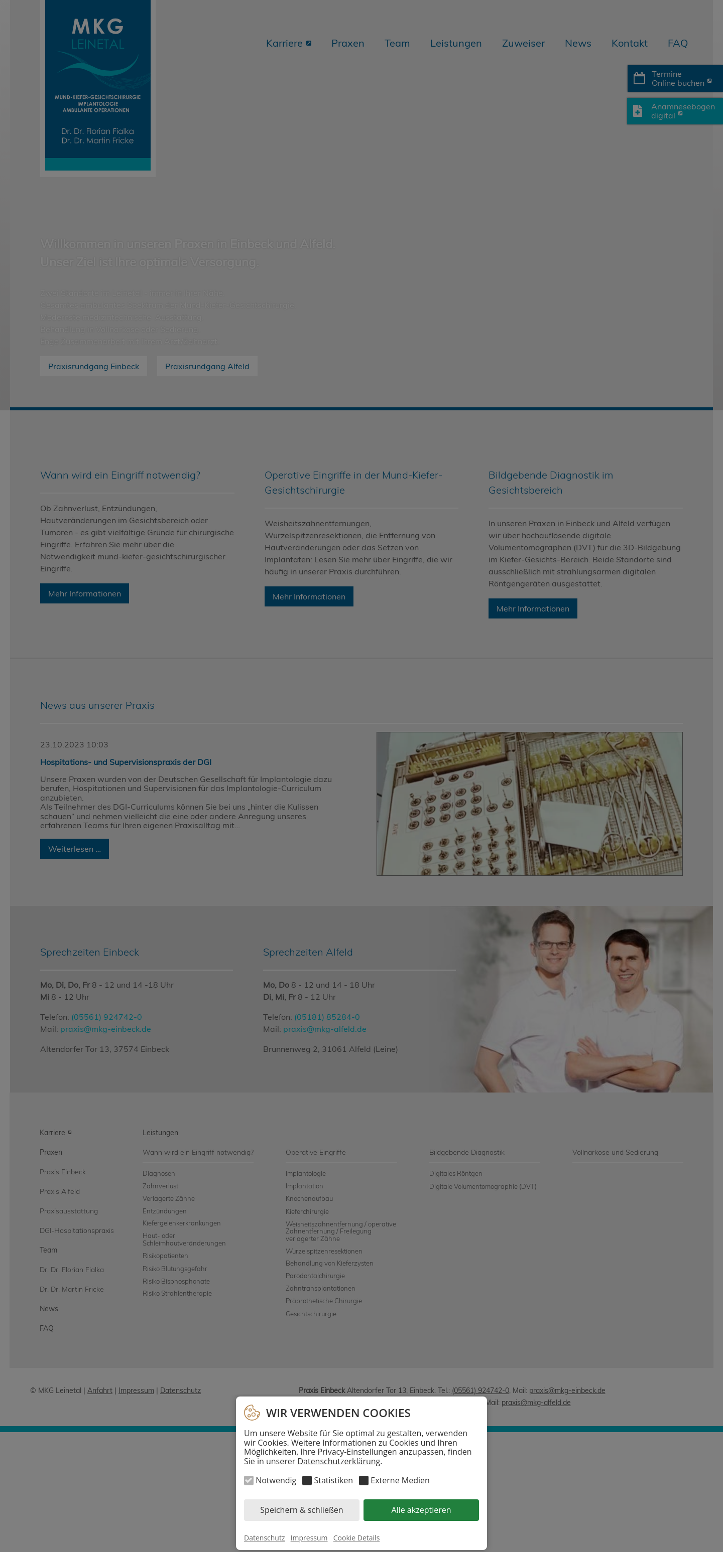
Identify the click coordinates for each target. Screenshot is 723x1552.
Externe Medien (400, 1480)
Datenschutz (264, 1537)
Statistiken (333, 1480)
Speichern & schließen (301, 1509)
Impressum (309, 1537)
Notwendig (276, 1480)
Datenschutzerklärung (338, 1461)
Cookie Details (356, 1537)
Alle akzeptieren (421, 1509)
